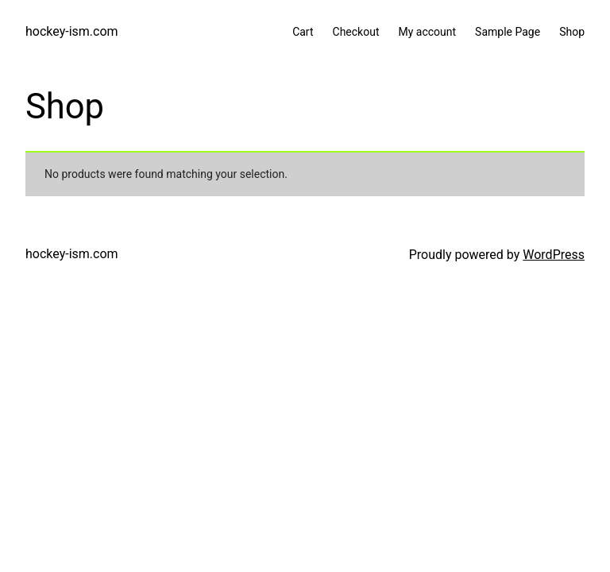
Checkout (356, 31)
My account (427, 31)
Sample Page (507, 31)
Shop (572, 31)
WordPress (554, 254)
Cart (302, 31)
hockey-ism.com (71, 31)
